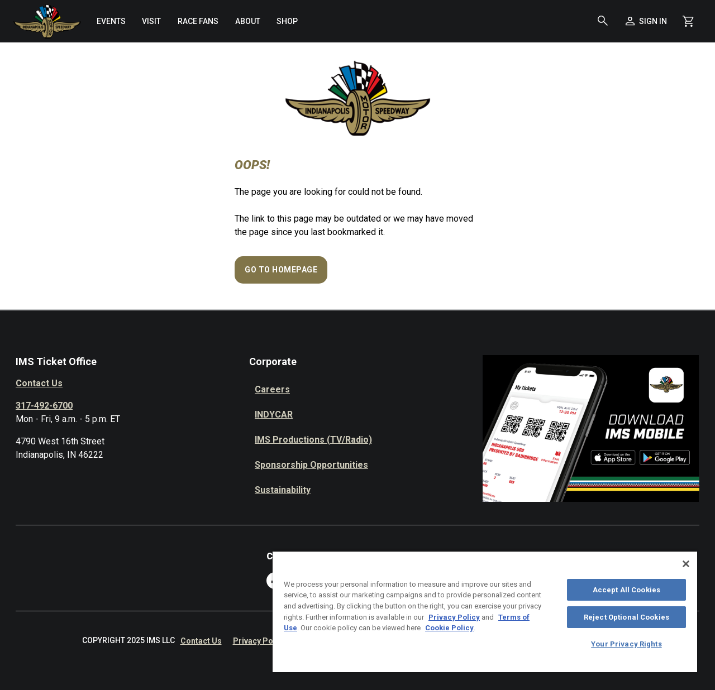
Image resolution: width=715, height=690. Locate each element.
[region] (485, 611)
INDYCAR (274, 414)
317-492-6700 (44, 405)
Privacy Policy (259, 640)
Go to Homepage (281, 269)
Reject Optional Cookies (626, 617)
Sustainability (283, 490)
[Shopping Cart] (688, 21)
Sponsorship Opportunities (311, 464)
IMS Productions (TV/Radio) (313, 439)
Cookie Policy (449, 628)
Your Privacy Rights (626, 644)
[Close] (686, 563)
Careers (272, 389)
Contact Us (39, 383)
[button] (603, 21)
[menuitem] (111, 21)
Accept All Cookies (626, 590)
